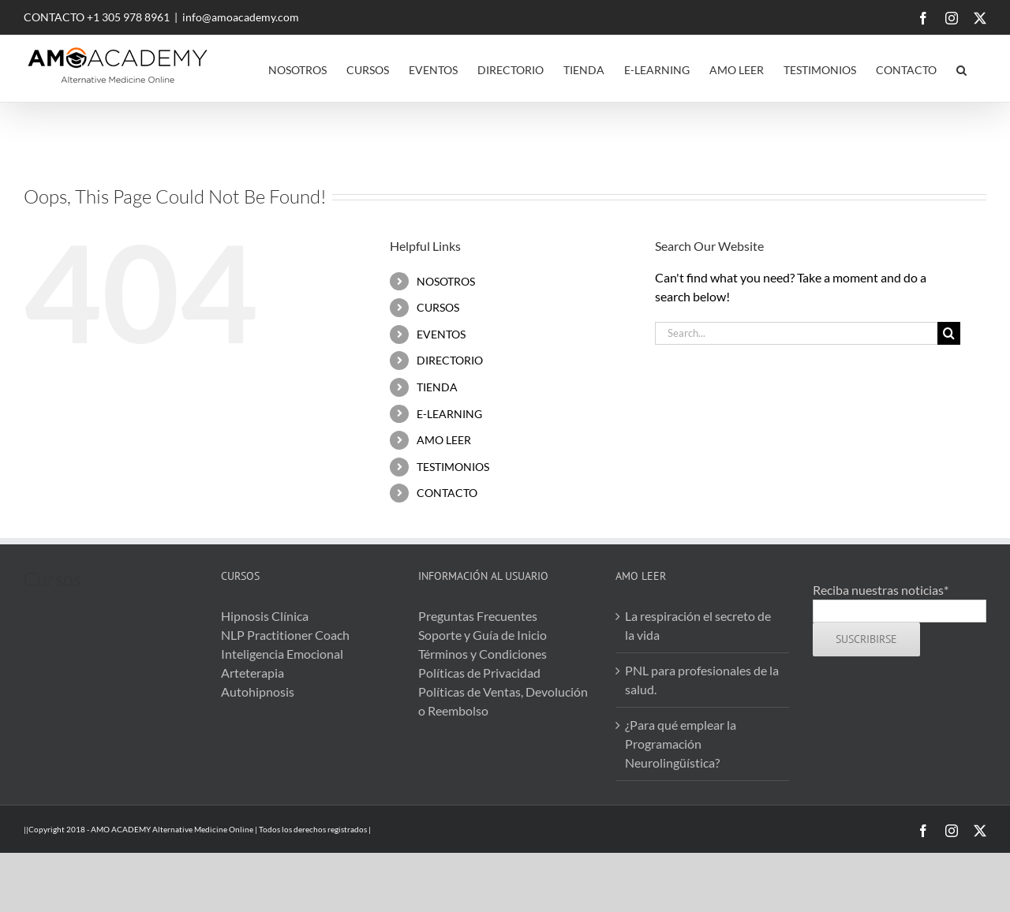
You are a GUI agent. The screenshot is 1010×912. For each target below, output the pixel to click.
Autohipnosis (257, 691)
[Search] (948, 333)
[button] (961, 69)
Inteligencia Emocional (282, 653)
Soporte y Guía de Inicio (482, 634)
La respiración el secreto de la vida (698, 625)
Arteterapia (252, 672)
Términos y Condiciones (482, 653)
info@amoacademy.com (240, 17)
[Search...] (796, 333)
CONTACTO (447, 492)
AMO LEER (444, 440)
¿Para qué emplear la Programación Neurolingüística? (680, 743)
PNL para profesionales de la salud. (702, 680)
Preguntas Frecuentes (477, 615)
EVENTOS (441, 334)
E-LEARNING (449, 413)
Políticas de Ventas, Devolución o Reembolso (503, 701)
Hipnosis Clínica (265, 615)
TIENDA (437, 387)
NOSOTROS (446, 281)
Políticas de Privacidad (479, 672)
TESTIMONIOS (453, 466)
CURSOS (438, 307)
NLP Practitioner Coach (285, 634)
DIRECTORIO (450, 360)
